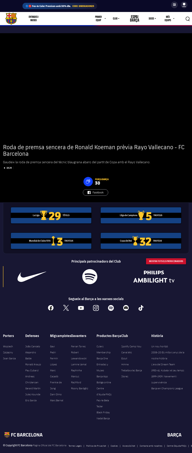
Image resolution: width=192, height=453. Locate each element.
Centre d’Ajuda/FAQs (104, 385)
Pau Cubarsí (32, 364)
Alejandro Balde (30, 349)
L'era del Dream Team (163, 358)
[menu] (184, 4)
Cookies (114, 440)
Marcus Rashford (76, 373)
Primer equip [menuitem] (102, 18)
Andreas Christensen (31, 373)
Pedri (53, 346)
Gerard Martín (32, 382)
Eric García (31, 394)
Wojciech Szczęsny (8, 343)
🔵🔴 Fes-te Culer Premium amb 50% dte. (60, 6)
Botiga (55, 18)
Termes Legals (75, 440)
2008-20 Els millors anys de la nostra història (167, 349)
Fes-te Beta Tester (103, 397)
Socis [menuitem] (150, 18)
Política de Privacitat (96, 440)
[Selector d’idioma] (174, 4)
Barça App (102, 370)
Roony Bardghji (79, 382)
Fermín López (54, 355)
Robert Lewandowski (79, 349)
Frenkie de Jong (56, 379)
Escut (124, 352)
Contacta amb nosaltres (151, 440)
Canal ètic (126, 346)
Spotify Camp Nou (131, 340)
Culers (69, 18)
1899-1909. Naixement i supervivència (164, 373)
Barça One (102, 352)
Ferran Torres (78, 340)
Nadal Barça (103, 412)
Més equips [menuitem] (167, 18)
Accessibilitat (128, 440)
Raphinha (76, 364)
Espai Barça (136, 18)
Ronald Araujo (33, 358)
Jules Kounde (32, 388)
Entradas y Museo (102, 361)
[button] (88, 176)
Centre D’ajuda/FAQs (176, 440)
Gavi (52, 340)
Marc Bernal (56, 394)
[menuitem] (184, 4)
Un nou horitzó (159, 340)
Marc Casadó (54, 367)
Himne (125, 358)
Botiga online (104, 376)
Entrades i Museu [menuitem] (34, 18)
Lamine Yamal (78, 358)
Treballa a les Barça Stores (131, 367)
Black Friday (103, 406)
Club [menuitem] (119, 18)
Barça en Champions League (167, 382)
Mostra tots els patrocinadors (166, 255)
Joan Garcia (9, 352)
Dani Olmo (56, 388)
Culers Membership (104, 343)
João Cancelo (32, 340)
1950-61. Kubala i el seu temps (167, 364)
